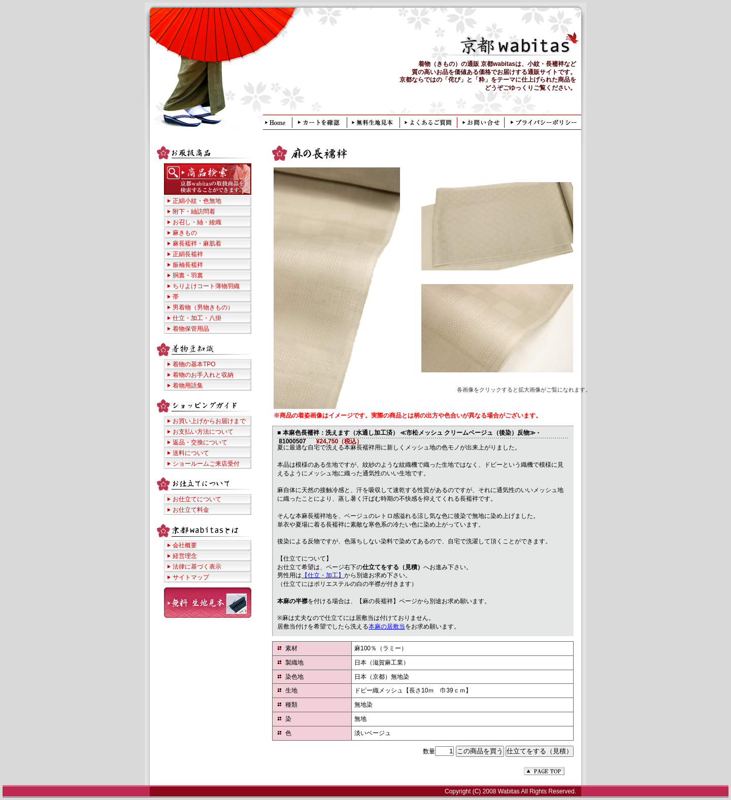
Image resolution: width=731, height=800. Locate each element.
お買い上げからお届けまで (209, 421)
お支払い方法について (203, 431)
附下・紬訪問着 (194, 211)
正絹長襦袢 (188, 254)
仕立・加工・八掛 (197, 318)
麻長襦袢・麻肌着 (197, 243)
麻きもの (185, 232)
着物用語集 (188, 385)
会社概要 (185, 545)
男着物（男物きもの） (203, 307)
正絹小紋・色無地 (197, 200)
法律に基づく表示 (197, 566)
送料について (191, 453)
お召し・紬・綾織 (197, 222)
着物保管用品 (191, 328)
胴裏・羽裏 (188, 275)
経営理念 (185, 556)
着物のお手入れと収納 (203, 374)
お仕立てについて (197, 499)
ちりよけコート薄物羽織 (206, 286)
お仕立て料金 (191, 509)
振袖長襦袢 (188, 264)
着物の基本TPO (194, 364)
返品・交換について (200, 442)
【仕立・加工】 (323, 575)
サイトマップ (191, 577)
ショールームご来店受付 (206, 463)
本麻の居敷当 (387, 626)
